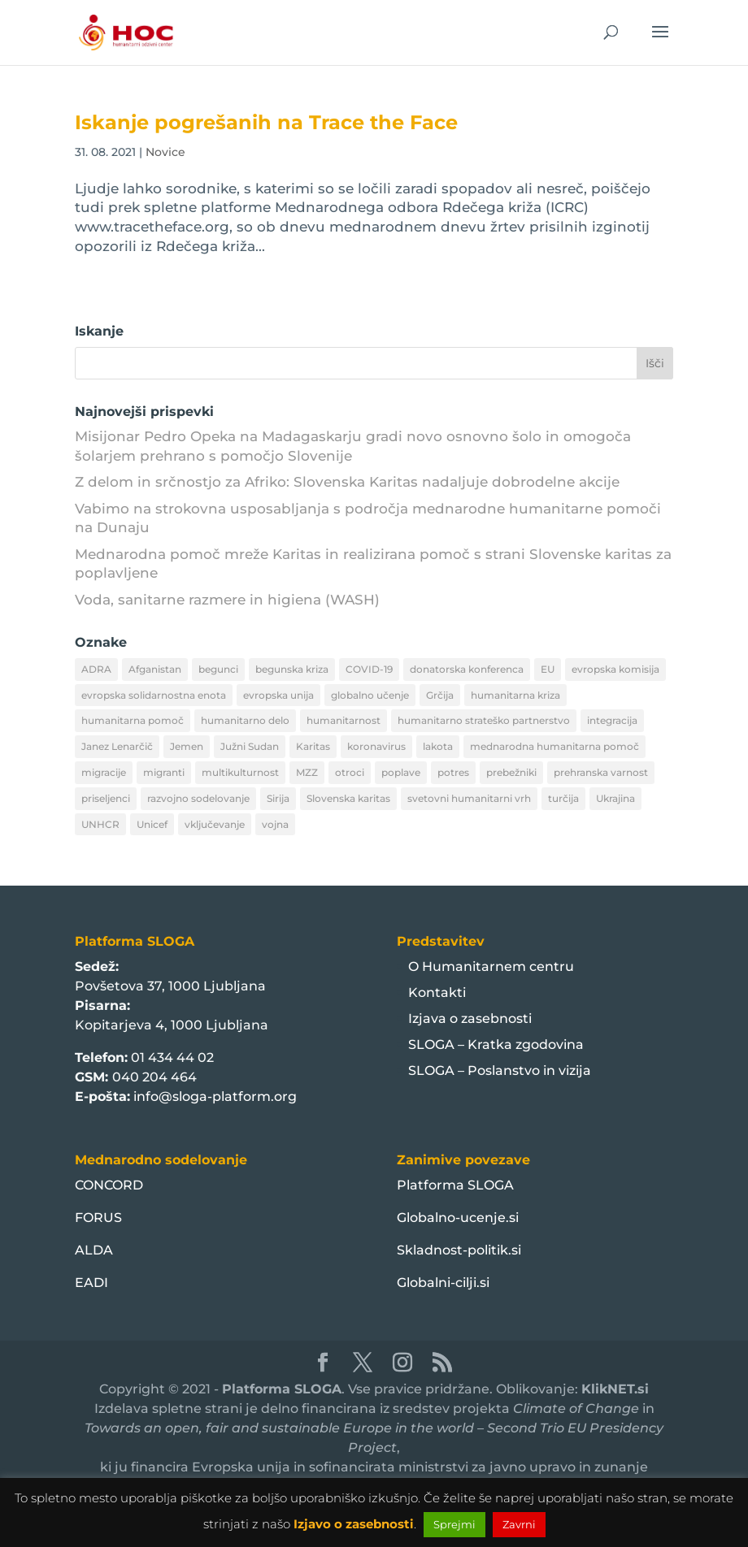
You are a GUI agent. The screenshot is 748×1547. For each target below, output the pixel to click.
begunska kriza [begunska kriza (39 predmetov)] (291, 669)
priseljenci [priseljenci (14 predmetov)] (105, 798)
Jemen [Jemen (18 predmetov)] (186, 746)
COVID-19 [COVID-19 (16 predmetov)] (369, 669)
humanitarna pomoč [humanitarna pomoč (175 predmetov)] (132, 720)
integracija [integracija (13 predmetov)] (612, 720)
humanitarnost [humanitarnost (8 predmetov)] (344, 720)
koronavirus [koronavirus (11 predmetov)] (376, 746)
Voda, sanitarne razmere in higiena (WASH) (227, 600)
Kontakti (437, 992)
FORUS (98, 1217)
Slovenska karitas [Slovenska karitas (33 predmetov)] (348, 798)
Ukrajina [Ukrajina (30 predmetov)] (615, 798)
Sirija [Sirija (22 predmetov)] (278, 798)
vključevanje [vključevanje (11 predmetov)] (215, 824)
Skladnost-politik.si (459, 1250)
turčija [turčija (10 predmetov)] (563, 798)
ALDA (94, 1250)
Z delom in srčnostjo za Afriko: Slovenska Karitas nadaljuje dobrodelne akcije (347, 482)
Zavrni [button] (519, 1524)
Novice (165, 152)
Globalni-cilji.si (443, 1282)
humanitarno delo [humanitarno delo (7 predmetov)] (245, 720)
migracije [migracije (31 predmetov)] (103, 772)
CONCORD (109, 1185)
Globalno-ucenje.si (458, 1217)
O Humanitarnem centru (491, 966)
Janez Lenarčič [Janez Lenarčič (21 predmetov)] (117, 746)
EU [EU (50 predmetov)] (547, 669)
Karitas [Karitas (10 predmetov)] (313, 746)
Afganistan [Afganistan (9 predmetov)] (154, 669)
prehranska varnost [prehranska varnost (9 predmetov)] (601, 772)
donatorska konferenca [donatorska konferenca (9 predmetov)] (467, 669)
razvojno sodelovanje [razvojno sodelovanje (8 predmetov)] (198, 798)
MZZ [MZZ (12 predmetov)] (307, 772)
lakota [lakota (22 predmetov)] (438, 746)
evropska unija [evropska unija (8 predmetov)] (278, 695)
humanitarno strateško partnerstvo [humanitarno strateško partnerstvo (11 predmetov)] (484, 720)
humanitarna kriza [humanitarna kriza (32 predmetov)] (515, 695)
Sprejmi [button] (454, 1524)
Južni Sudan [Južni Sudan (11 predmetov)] (249, 746)
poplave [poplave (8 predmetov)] (400, 772)
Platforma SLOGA (455, 1185)
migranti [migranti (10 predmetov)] (164, 772)
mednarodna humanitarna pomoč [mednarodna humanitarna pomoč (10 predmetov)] (554, 746)
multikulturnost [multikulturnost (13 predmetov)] (240, 772)
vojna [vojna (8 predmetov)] (275, 824)
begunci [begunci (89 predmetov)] (218, 669)
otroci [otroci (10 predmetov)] (349, 772)
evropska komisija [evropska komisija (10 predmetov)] (615, 669)
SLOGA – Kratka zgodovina (496, 1044)
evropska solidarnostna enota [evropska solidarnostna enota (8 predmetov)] (153, 695)
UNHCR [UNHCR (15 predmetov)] (100, 824)
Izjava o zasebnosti (470, 1018)
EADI (91, 1282)
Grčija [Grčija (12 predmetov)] (440, 695)
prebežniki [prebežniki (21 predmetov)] (511, 772)
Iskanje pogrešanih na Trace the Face (266, 122)
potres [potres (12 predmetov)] (453, 772)
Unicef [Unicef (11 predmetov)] (152, 824)
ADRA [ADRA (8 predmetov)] (96, 669)
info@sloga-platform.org (215, 1096)
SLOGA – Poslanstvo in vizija (499, 1070)
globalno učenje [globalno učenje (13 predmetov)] (370, 695)
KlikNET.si (615, 1389)
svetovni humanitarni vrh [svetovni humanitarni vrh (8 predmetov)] (469, 798)
